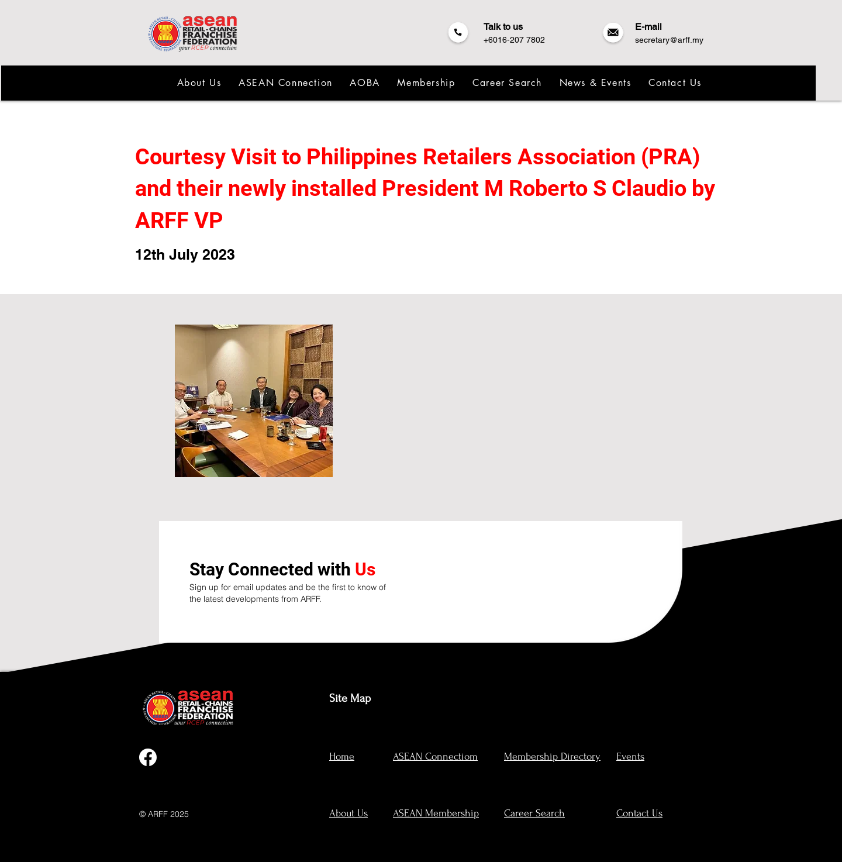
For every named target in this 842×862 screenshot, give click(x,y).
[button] (198, 82)
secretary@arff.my (669, 39)
